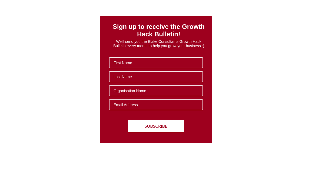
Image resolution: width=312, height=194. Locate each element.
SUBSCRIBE (156, 126)
